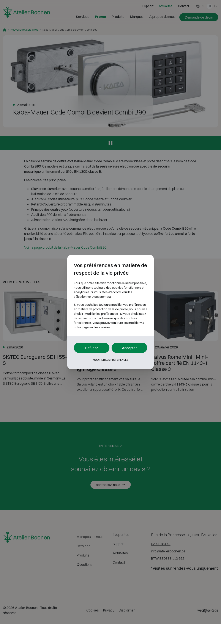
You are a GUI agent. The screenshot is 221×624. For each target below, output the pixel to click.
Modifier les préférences (110, 359)
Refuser (91, 348)
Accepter (129, 348)
